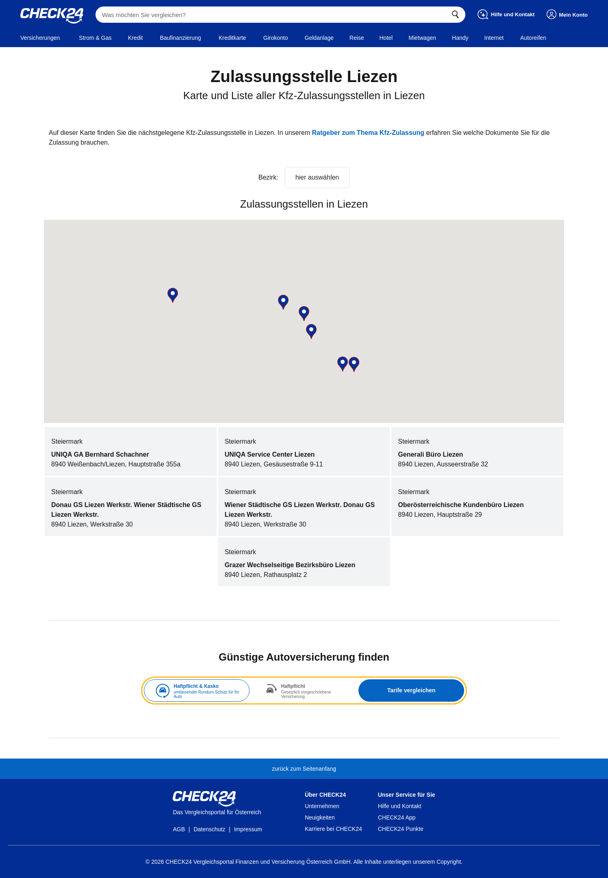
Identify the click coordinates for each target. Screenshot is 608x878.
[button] (172, 295)
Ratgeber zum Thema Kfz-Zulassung (368, 132)
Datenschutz (209, 829)
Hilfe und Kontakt (399, 806)
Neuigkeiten (320, 817)
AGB (179, 829)
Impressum (248, 829)
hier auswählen (317, 177)
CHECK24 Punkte (400, 829)
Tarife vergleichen (411, 690)
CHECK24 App (397, 817)
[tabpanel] (304, 690)
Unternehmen (322, 806)
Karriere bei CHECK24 (333, 829)
